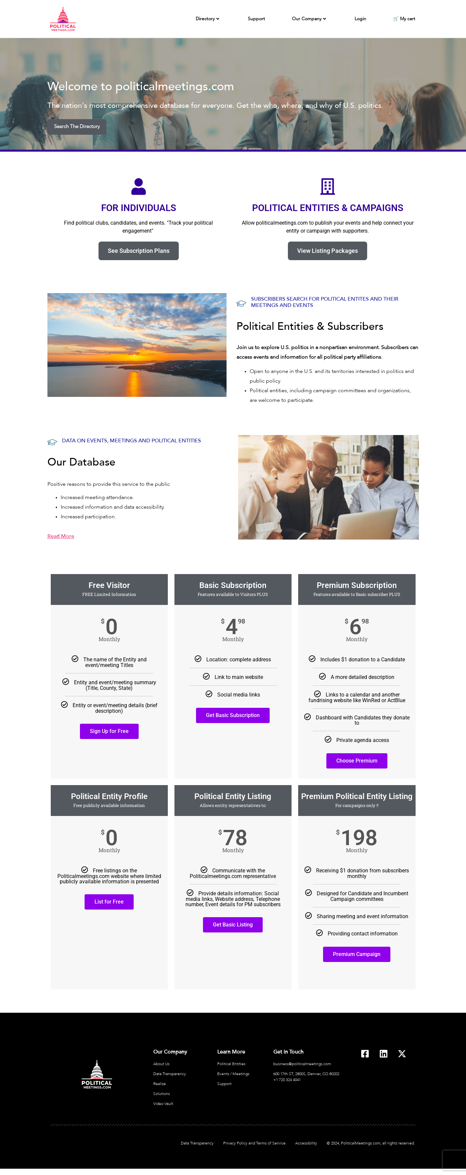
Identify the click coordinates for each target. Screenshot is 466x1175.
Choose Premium (356, 760)
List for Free (109, 901)
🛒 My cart (404, 19)
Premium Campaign (356, 954)
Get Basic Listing (233, 924)
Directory (207, 19)
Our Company (309, 19)
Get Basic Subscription (233, 715)
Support (256, 19)
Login (360, 19)
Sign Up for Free (109, 731)
